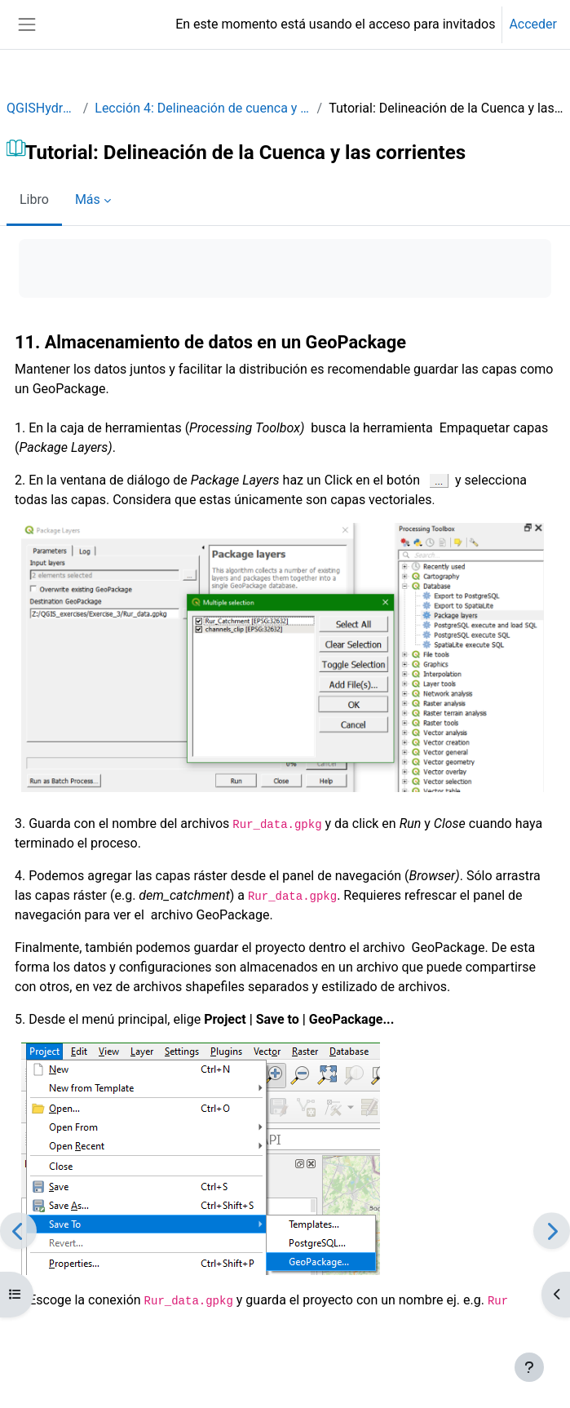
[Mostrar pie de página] (529, 1367)
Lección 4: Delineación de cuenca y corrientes (202, 108)
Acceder (533, 24)
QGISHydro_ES (42, 108)
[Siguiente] (551, 1230)
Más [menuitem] (87, 199)
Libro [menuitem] (34, 199)
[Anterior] (18, 1230)
